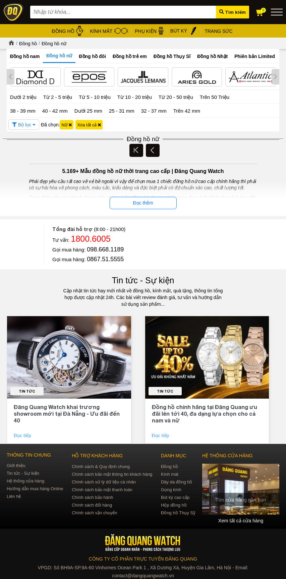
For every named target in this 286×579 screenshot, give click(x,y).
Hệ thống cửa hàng (25, 480)
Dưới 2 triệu (23, 96)
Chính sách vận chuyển (94, 512)
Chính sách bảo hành (92, 496)
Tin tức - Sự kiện (143, 279)
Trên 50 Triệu (214, 96)
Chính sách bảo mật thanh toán (102, 488)
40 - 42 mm (55, 110)
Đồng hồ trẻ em (130, 56)
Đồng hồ (28, 43)
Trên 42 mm (186, 110)
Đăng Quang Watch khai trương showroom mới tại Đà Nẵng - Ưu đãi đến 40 (67, 413)
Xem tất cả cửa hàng (241, 520)
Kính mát (169, 473)
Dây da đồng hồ (176, 481)
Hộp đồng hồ (174, 504)
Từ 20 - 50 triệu (176, 96)
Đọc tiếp (23, 435)
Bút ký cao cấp (175, 496)
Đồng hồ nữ (54, 43)
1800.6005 (91, 238)
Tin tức (27, 390)
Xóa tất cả (89, 123)
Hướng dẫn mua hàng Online (35, 487)
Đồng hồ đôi (92, 56)
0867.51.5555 (105, 258)
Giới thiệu (16, 464)
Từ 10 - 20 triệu (134, 96)
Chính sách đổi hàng (92, 504)
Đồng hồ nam (25, 56)
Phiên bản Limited (254, 56)
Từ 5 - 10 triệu (95, 96)
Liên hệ (14, 495)
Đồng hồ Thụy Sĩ (172, 56)
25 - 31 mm (121, 110)
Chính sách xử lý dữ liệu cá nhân (104, 481)
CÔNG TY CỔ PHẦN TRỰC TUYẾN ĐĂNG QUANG (143, 558)
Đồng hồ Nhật (212, 56)
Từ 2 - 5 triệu (57, 96)
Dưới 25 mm (88, 110)
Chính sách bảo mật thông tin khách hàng (112, 473)
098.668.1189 (105, 248)
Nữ (66, 123)
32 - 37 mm (154, 110)
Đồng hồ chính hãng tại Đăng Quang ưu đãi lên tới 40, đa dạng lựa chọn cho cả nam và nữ (204, 413)
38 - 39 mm (23, 110)
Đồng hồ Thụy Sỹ (178, 512)
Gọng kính (171, 488)
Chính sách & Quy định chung (101, 465)
